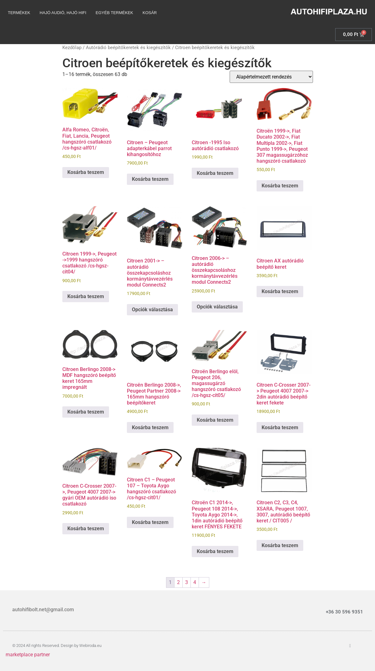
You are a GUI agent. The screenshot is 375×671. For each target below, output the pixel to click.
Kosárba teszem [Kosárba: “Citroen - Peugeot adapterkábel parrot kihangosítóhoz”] (150, 179)
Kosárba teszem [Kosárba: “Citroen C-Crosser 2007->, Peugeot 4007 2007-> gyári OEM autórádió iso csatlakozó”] (85, 528)
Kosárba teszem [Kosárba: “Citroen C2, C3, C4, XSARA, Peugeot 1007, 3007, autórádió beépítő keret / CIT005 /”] (280, 545)
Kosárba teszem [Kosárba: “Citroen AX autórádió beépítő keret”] (280, 291)
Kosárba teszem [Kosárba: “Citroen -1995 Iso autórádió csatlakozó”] (215, 173)
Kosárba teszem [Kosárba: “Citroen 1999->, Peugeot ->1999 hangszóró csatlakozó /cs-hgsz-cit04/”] (85, 296)
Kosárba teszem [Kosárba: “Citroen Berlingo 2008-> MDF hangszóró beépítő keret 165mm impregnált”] (85, 412)
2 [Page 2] (178, 582)
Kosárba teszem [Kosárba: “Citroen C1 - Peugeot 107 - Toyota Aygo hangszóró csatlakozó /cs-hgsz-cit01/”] (150, 522)
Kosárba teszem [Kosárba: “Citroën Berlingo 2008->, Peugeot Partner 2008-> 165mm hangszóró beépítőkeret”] (150, 427)
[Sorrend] (271, 77)
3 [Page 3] (186, 582)
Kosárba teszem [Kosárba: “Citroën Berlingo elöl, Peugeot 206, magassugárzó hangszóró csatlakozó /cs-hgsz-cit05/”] (215, 420)
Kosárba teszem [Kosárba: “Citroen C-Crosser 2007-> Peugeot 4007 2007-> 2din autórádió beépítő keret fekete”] (280, 427)
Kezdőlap (71, 47)
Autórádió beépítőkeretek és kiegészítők (128, 47)
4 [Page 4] (194, 582)
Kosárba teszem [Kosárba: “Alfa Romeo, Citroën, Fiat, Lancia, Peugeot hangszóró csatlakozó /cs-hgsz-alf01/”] (85, 172)
